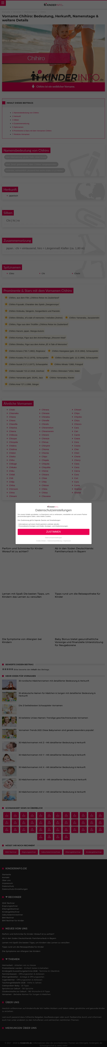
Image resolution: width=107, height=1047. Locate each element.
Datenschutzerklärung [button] (55, 541)
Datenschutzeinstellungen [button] (53, 537)
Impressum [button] (67, 541)
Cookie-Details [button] (41, 541)
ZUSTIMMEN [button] (53, 531)
